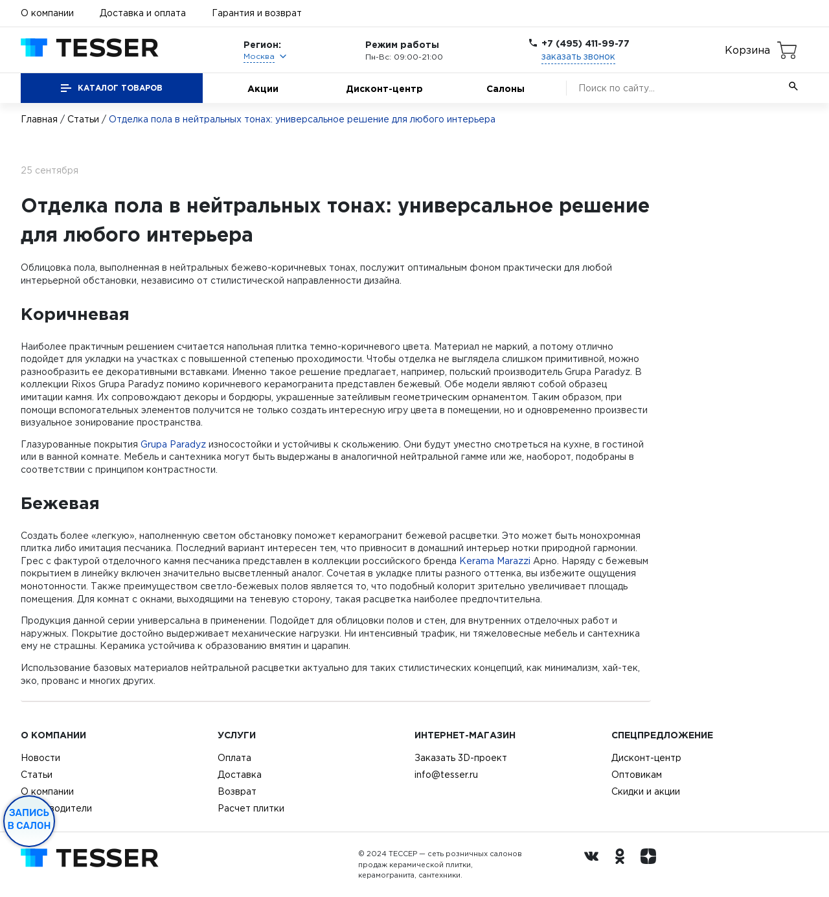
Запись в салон (29, 819)
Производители (56, 808)
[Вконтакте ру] (595, 864)
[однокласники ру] (623, 864)
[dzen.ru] (652, 864)
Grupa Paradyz (173, 444)
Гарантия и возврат (257, 13)
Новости (40, 758)
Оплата (234, 758)
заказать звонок (578, 56)
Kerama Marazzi (494, 561)
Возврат (237, 791)
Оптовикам (636, 774)
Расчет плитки (251, 808)
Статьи (83, 119)
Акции (262, 88)
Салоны (505, 88)
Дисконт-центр (384, 88)
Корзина (747, 50)
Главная (39, 119)
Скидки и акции (645, 791)
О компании (47, 13)
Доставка (240, 774)
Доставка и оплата (143, 13)
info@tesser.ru (446, 774)
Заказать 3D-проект (460, 758)
